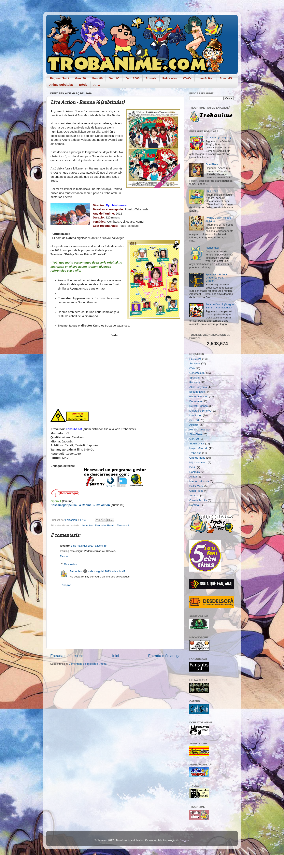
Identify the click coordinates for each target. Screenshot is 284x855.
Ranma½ (100, 525)
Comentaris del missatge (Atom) (88, 663)
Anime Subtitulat (61, 84)
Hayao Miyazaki (198, 448)
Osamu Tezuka (198, 500)
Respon (64, 556)
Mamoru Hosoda (199, 481)
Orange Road (197, 457)
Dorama (194, 504)
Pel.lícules (195, 358)
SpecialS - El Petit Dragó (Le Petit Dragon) (216, 277)
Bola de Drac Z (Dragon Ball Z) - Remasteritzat (220, 306)
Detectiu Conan (198, 405)
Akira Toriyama (198, 387)
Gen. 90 (114, 78)
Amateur (194, 495)
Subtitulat (194, 363)
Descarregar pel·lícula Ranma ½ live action (80, 505)
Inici (115, 656)
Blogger (184, 840)
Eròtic (83, 84)
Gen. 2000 (132, 78)
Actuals (151, 78)
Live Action (205, 78)
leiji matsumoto (198, 462)
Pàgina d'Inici (59, 78)
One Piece (212, 164)
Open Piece (196, 490)
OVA (192, 368)
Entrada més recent (66, 656)
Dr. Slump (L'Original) (218, 137)
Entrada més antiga (164, 656)
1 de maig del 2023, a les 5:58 (89, 545)
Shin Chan (212, 191)
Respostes (70, 564)
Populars (194, 382)
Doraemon (195, 401)
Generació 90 (197, 372)
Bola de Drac (197, 391)
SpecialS (226, 78)
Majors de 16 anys (200, 410)
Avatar (193, 476)
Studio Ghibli (197, 443)
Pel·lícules (170, 78)
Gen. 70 (80, 78)
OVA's (187, 78)
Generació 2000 (198, 396)
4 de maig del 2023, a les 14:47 (106, 571)
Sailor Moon (196, 486)
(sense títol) (213, 247)
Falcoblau (76, 571)
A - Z (96, 84)
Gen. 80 (97, 78)
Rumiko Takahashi (118, 525)
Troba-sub (195, 453)
